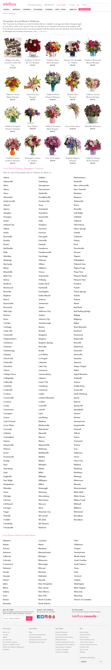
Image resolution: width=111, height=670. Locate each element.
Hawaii (6, 580)
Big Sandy (7, 264)
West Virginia (79, 588)
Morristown (43, 500)
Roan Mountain (80, 327)
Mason (41, 441)
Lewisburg (43, 386)
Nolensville (78, 201)
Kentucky (7, 603)
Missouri (42, 568)
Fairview (7, 500)
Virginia (77, 580)
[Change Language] (91, 661)
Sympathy (27, 9)
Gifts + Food (60, 9)
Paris (76, 244)
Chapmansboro (9, 339)
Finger (6, 512)
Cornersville (8, 398)
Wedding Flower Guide (36, 642)
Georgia (6, 576)
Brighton (7, 295)
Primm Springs (80, 291)
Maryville (42, 433)
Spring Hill (78, 405)
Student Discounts (61, 632)
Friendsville (8, 527)
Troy (76, 449)
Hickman (42, 260)
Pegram (77, 256)
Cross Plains (8, 425)
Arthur (6, 221)
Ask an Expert (61, 5)
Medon (42, 461)
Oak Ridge (78, 213)
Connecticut (8, 564)
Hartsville (43, 240)
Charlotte (7, 347)
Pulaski (77, 295)
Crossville (7, 429)
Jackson (42, 299)
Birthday (16, 9)
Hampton (43, 225)
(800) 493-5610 (49, 5)
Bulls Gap (7, 311)
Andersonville (9, 201)
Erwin (5, 492)
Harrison (42, 232)
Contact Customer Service (88, 645)
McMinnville (44, 453)
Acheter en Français (61, 652)
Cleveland (7, 366)
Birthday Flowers (61, 640)
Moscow (42, 504)
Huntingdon (44, 291)
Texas (76, 568)
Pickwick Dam (80, 264)
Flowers (48, 9)
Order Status (84, 632)
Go (29, 618)
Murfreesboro (79, 177)
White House (79, 496)
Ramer (76, 303)
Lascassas (43, 370)
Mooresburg (44, 496)
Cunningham (8, 437)
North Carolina (44, 599)
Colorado (7, 560)
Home (5, 13)
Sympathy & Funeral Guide (38, 640)
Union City (78, 461)
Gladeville (43, 193)
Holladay (42, 280)
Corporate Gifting (61, 635)
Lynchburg (43, 417)
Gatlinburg (43, 181)
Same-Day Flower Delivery (64, 637)
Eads (5, 472)
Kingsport (43, 335)
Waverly (77, 484)
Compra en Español (62, 649)
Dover (6, 453)
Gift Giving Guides (35, 637)
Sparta (76, 398)
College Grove (9, 374)
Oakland (77, 221)
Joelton (42, 315)
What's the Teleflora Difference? (13, 647)
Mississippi (43, 564)
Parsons (77, 252)
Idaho (5, 584)
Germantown (44, 189)
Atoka (6, 232)
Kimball (42, 331)
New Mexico (43, 592)
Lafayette (43, 362)
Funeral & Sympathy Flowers (64, 642)
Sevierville (78, 354)
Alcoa (5, 193)
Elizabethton (8, 484)
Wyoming (78, 595)
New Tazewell (80, 189)
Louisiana (42, 540)
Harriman (42, 229)
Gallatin (42, 177)
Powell (76, 288)
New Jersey (43, 588)
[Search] (95, 4)
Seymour (77, 362)
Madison (42, 421)
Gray (41, 205)
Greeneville (43, 217)
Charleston (8, 343)
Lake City (43, 366)
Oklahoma (78, 544)
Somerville (78, 390)
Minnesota (42, 560)
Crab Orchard (9, 421)
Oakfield (77, 217)
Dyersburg (7, 468)
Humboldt (43, 288)
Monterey (43, 492)
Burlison (6, 315)
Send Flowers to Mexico (63, 647)
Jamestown (43, 303)
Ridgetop (78, 319)
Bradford (7, 284)
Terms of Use (84, 649)
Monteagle (43, 488)
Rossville (77, 343)
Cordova (7, 394)
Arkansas (7, 552)
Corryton (7, 402)
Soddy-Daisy (79, 386)
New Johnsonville (81, 185)
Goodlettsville (45, 197)
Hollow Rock (44, 284)
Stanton (77, 413)
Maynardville (44, 445)
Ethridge (7, 496)
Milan (41, 472)
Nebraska (42, 576)
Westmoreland (80, 488)
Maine (41, 544)
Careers (5, 635)
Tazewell (77, 429)
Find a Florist (84, 637)
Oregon (77, 548)
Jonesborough (45, 323)
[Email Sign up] (14, 618)
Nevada (41, 580)
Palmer (77, 240)
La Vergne (43, 358)
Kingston (42, 339)
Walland (77, 464)
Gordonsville (44, 201)
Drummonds (8, 457)
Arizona (6, 548)
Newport (77, 197)
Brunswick (7, 307)
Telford (77, 433)
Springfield (78, 409)
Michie (41, 468)
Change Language (87, 657)
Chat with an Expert (87, 642)
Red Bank (78, 307)
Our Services (7, 640)
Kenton (42, 327)
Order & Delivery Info (87, 640)
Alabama (6, 540)
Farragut (7, 508)
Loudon (42, 402)
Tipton (76, 437)
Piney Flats (78, 272)
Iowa (5, 595)
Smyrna (77, 382)
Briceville (7, 291)
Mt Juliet (42, 520)
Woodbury (78, 516)
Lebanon (42, 378)
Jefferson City (45, 311)
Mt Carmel (43, 516)
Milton (41, 484)
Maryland (42, 548)
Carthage (7, 327)
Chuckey (7, 354)
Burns (5, 319)
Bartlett (6, 240)
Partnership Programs (10, 642)
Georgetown (44, 185)
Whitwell (77, 504)
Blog (30, 632)
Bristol (6, 299)
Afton (5, 185)
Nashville (78, 181)
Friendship (7, 523)
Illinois (5, 588)
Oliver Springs (80, 229)
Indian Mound (44, 295)
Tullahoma (78, 453)
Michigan (42, 556)
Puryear (77, 299)
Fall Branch (8, 504)
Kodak (41, 350)
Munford (42, 527)
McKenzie (43, 449)
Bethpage (7, 260)
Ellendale (7, 488)
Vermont (77, 576)
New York (42, 595)
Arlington (7, 213)
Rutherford (78, 347)
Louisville (42, 405)
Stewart (77, 417)
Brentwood (8, 288)
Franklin (6, 520)
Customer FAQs (85, 635)
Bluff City (7, 276)
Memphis (42, 464)
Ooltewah (78, 236)
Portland (77, 284)
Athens (6, 229)
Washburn (78, 472)
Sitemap (82, 652)
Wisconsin (78, 592)
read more (43, 31)
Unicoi (76, 457)
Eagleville (7, 476)
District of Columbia (82, 599)
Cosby (6, 405)
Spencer (77, 402)
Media (5, 637)
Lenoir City (43, 382)
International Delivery (35, 5)
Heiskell (42, 244)
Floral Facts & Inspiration (37, 635)
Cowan (6, 417)
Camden (7, 323)
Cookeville (7, 390)
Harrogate (43, 236)
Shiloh (76, 370)
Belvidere (7, 256)
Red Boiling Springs (82, 311)
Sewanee (77, 358)
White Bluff (78, 492)
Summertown (79, 421)
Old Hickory (79, 225)
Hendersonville (45, 252)
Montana (42, 572)
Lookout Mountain (46, 398)
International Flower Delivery (65, 645)
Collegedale (8, 378)
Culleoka (7, 433)
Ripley (76, 323)
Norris (76, 205)
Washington (79, 584)
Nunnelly (77, 209)
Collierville (7, 382)
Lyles (41, 413)
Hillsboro (42, 268)
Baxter (6, 244)
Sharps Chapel (80, 366)
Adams (6, 177)
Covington (7, 413)
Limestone (43, 390)
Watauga (77, 476)
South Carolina (80, 560)
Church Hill (8, 358)
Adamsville (8, 181)
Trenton (77, 445)
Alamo (6, 189)
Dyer (5, 464)
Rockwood (78, 335)
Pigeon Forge (79, 268)
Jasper (41, 307)
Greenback (43, 209)
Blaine (6, 268)
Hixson (42, 272)
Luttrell (42, 409)
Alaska (6, 544)
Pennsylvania (79, 552)
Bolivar (6, 280)
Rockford (78, 331)
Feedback (6, 649)
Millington (43, 480)
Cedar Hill (7, 331)
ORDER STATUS (84, 9)
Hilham (42, 264)
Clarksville (7, 362)
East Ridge (8, 480)
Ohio (76, 540)
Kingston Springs (46, 343)
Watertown (78, 480)
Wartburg (78, 468)
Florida (6, 572)
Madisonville (44, 425)
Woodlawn (78, 520)
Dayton (6, 441)
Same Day (73, 9)
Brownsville (8, 303)
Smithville (78, 378)
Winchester (78, 512)
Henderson (43, 248)
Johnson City (44, 319)
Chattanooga (9, 350)
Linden (41, 394)
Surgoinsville (79, 425)
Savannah (78, 350)
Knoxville (42, 347)
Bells (5, 252)
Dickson (6, 449)
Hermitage (43, 256)
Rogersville (78, 339)
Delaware (7, 568)
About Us (6, 632)
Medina (42, 457)
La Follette (43, 354)
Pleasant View (80, 280)
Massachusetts (44, 552)
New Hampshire (45, 584)
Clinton (6, 370)
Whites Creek (79, 500)
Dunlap (6, 461)
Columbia (7, 386)
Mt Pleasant (44, 523)
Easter (6, 9)
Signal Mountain (80, 374)
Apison (6, 209)
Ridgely (77, 315)
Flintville (7, 516)
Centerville (8, 335)
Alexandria (8, 197)
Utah (76, 572)
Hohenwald (43, 276)
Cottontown (8, 409)
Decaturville (8, 445)
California (7, 556)
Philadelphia (79, 260)
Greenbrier (43, 213)
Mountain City (45, 512)
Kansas (6, 599)
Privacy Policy (84, 647)
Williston (77, 508)
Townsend (78, 441)
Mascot (42, 437)
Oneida (77, 232)
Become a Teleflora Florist (11, 645)
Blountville (7, 272)
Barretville (7, 236)
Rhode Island (79, 556)
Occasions (38, 9)
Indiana (6, 592)
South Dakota (80, 564)
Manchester (43, 429)
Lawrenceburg (45, 374)
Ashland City (8, 225)
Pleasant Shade (80, 276)
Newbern (78, 193)
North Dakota (44, 603)
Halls (41, 221)
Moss (41, 508)
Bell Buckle (8, 248)
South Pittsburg (80, 394)
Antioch (6, 205)
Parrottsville (79, 248)
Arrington (7, 217)
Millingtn (42, 476)
